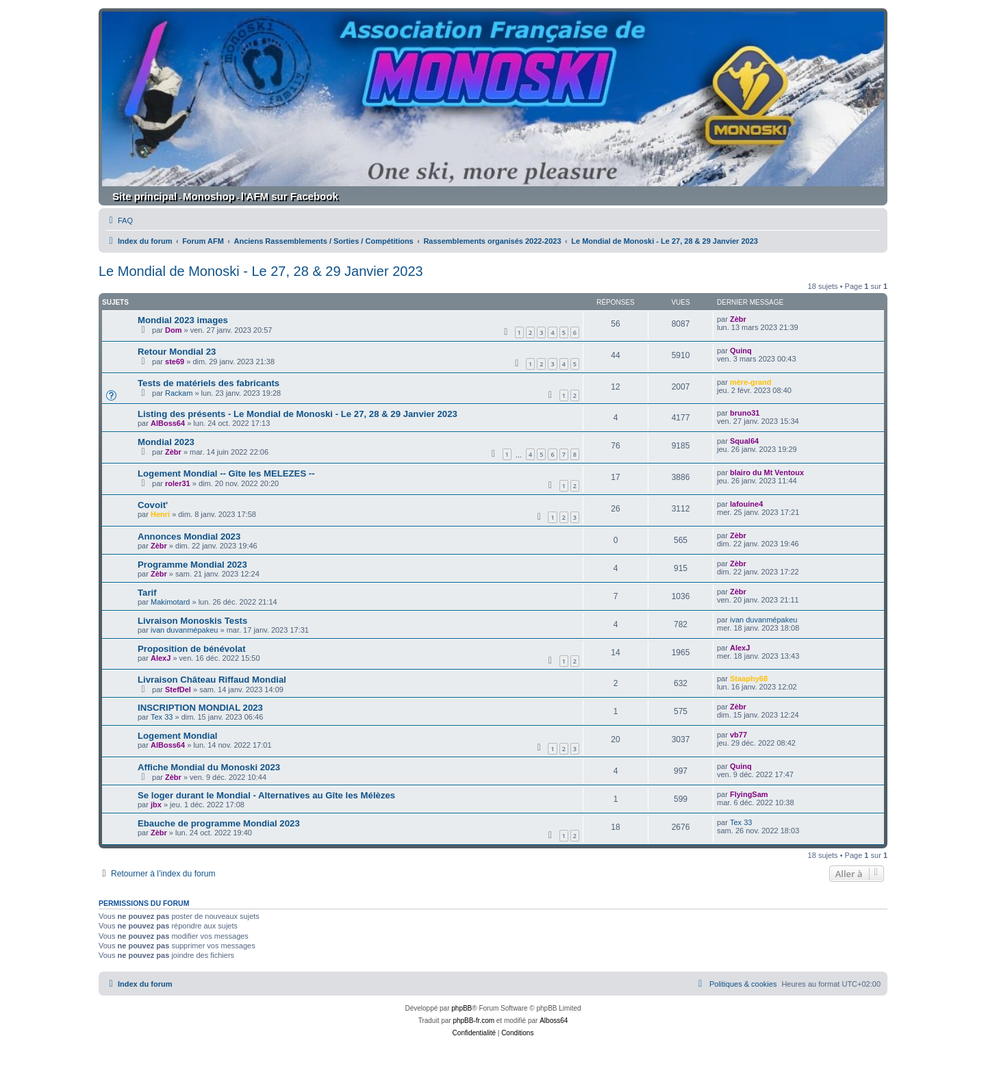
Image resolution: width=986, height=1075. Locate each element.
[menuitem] (119, 220)
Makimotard (170, 602)
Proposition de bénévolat (192, 649)
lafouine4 (746, 504)
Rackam (178, 393)
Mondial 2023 (166, 442)
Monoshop (209, 196)
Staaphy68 (749, 678)
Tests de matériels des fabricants (208, 383)
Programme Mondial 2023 (192, 564)
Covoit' (153, 505)
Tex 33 (162, 717)
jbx (156, 804)
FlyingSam (749, 794)
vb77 (738, 735)
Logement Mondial (178, 736)
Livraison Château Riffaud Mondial (212, 679)
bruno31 (744, 413)
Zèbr (738, 319)
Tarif (147, 592)
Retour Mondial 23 (177, 351)
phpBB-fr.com (473, 1020)
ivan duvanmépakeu (184, 630)
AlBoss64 (168, 423)
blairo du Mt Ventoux (767, 472)
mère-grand (751, 382)
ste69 (174, 361)
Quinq (741, 350)
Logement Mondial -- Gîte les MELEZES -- (226, 473)
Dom (173, 330)
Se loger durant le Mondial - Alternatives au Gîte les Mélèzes (266, 795)
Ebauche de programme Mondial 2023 (219, 823)
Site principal (144, 196)
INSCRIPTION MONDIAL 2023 (200, 708)
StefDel (178, 689)
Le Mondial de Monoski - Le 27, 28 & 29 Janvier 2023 (261, 271)
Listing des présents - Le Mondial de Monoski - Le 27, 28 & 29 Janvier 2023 (297, 414)
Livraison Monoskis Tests (192, 621)
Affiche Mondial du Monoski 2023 (209, 767)
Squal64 (744, 441)
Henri (160, 514)
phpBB (461, 1008)
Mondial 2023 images (183, 320)
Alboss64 (554, 1020)
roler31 (177, 483)
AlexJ (160, 658)
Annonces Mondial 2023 (189, 536)
